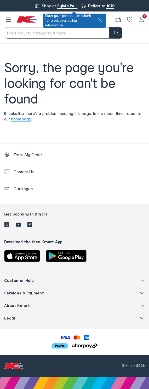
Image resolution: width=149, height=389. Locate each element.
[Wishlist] (129, 19)
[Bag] (118, 19)
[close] (99, 20)
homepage (21, 119)
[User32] (141, 19)
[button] (8, 19)
